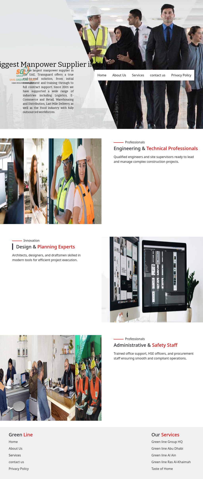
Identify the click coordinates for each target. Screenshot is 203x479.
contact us (157, 75)
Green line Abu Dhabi (167, 448)
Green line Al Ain (163, 455)
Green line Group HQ (167, 442)
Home (101, 75)
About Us (119, 75)
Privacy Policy (181, 75)
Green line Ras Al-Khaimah (171, 462)
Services (138, 75)
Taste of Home (162, 469)
